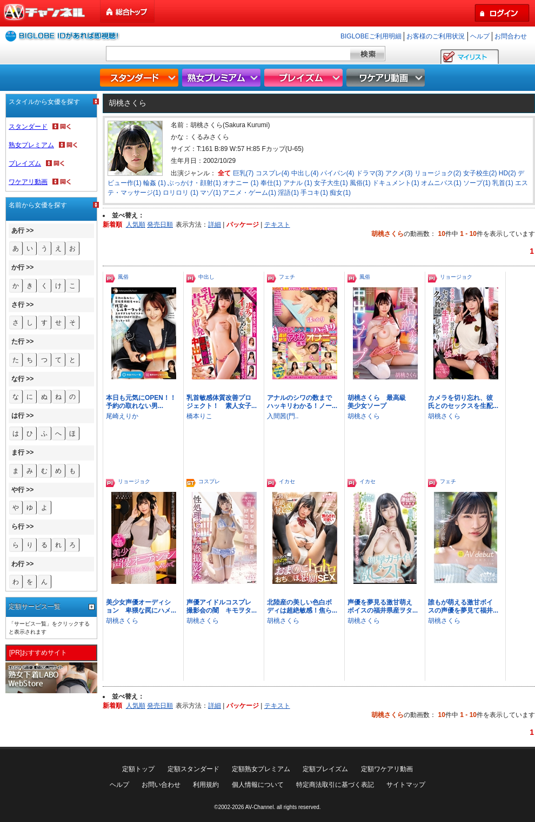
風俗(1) (360, 183)
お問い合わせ (161, 784)
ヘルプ (480, 36)
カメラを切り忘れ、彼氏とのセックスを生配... (463, 402)
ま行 (17, 452)
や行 (17, 490)
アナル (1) (297, 183)
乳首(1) (502, 183)
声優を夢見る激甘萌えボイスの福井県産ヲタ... (382, 606)
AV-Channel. (260, 807)
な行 (17, 379)
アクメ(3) (399, 173)
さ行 (17, 304)
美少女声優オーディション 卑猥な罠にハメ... (141, 606)
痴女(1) (340, 192)
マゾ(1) (210, 192)
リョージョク (456, 277)
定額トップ (138, 769)
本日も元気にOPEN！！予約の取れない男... (141, 402)
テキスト (277, 224)
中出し (206, 277)
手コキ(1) (314, 192)
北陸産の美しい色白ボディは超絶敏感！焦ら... (302, 606)
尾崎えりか (122, 416)
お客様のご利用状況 (435, 36)
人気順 (135, 224)
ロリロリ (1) (180, 192)
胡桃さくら (363, 416)
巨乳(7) (243, 173)
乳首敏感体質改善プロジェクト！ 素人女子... (221, 402)
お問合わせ (510, 36)
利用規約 (206, 784)
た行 (17, 341)
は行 (17, 415)
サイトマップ (405, 784)
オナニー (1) (240, 183)
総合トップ (128, 11)
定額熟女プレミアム (261, 769)
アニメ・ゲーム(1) (249, 192)
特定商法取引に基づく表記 (335, 784)
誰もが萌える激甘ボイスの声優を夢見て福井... (463, 606)
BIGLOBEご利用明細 (371, 36)
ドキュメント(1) (395, 183)
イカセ (287, 481)
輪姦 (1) (154, 183)
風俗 (123, 277)
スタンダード (140, 78)
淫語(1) (288, 192)
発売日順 (160, 224)
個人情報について (258, 784)
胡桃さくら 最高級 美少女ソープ (379, 402)
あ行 (17, 230)
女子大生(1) (331, 183)
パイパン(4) (337, 173)
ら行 (17, 526)
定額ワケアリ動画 (387, 769)
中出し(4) (305, 173)
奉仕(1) (271, 183)
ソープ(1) (477, 183)
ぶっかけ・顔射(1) (194, 183)
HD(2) (507, 173)
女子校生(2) (480, 173)
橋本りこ (199, 416)
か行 (17, 267)
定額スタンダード (193, 769)
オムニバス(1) (441, 183)
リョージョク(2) (438, 173)
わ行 (17, 564)
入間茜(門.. (283, 416)
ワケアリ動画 (386, 78)
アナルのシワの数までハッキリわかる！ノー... (302, 402)
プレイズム (304, 78)
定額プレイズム (325, 769)
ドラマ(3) (370, 173)
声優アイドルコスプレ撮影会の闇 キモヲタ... (221, 606)
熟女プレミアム (222, 78)
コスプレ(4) (273, 173)
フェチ (287, 277)
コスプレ (209, 481)
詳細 (214, 224)
